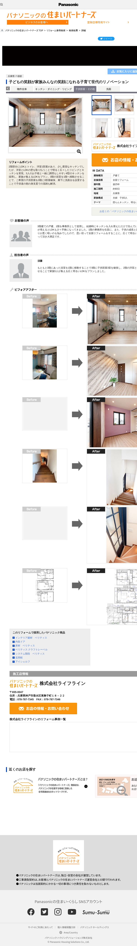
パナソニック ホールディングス (94, 927)
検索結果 (73, 30)
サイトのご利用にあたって (40, 927)
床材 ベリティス (25, 645)
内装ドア (20, 641)
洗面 (108, 89)
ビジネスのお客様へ (36, 22)
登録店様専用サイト (98, 22)
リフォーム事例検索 (56, 30)
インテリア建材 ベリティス (31, 637)
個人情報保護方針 (67, 927)
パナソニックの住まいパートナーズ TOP (24, 30)
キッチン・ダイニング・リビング (53, 89)
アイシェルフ (22, 661)
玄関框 (19, 657)
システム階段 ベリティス (30, 653)
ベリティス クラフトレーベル (31, 649)
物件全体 (22, 89)
